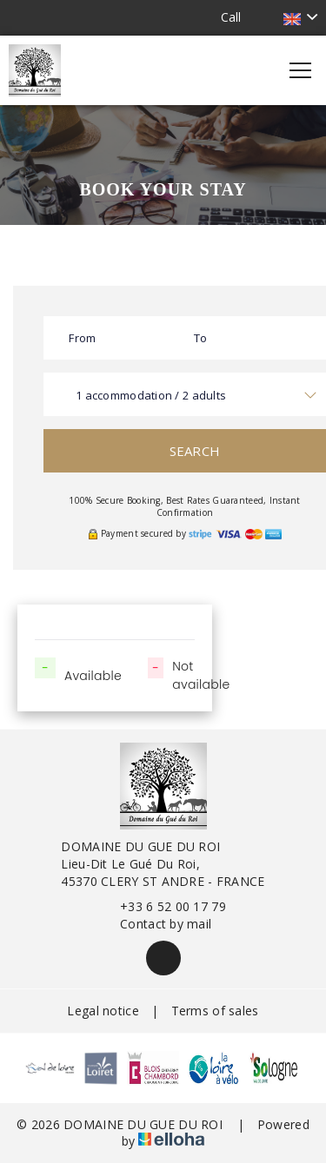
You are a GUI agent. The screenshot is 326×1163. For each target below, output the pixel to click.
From (82, 338)
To (201, 338)
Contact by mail (155, 923)
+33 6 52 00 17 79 (163, 906)
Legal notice (102, 1010)
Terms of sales (215, 1010)
